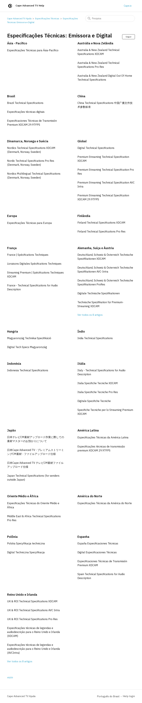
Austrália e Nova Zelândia (95, 43)
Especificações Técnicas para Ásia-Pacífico (32, 50)
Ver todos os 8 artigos (90, 314)
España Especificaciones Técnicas (97, 543)
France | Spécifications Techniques (27, 254)
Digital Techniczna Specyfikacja (26, 552)
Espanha (83, 537)
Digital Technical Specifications (95, 148)
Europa (12, 216)
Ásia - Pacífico (17, 43)
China (81, 96)
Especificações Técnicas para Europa (29, 223)
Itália (81, 364)
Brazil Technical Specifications (25, 103)
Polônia (12, 537)
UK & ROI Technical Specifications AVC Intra (33, 610)
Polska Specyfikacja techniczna (26, 543)
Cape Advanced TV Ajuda (19, 18)
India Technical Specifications (95, 338)
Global (82, 141)
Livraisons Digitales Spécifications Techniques (34, 263)
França (12, 248)
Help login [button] (129, 696)
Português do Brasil (109, 696)
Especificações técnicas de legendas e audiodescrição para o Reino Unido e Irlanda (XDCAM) (33, 632)
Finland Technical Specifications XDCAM (101, 222)
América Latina (88, 430)
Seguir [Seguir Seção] (128, 36)
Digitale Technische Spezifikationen (98, 293)
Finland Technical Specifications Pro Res (101, 231)
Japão (11, 430)
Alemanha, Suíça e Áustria (95, 248)
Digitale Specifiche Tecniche (94, 401)
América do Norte (89, 496)
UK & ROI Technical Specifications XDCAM (32, 601)
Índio (81, 331)
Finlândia (83, 216)
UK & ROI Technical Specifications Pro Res (32, 619)
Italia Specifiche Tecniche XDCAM (97, 383)
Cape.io (128, 5)
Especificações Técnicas (47, 18)
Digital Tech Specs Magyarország (27, 347)
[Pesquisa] (110, 18)
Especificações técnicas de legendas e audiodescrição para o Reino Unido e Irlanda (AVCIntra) (33, 648)
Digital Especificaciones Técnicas (97, 552)
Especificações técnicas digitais (26, 111)
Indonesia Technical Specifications (27, 370)
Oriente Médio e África (22, 496)
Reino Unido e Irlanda (22, 594)
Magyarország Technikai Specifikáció (29, 338)
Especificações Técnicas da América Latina (102, 437)
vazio (10, 677)
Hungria (12, 331)
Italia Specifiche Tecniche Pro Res (97, 392)
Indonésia (14, 364)
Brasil (11, 96)
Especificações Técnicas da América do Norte (104, 503)
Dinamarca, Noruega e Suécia (27, 141)
